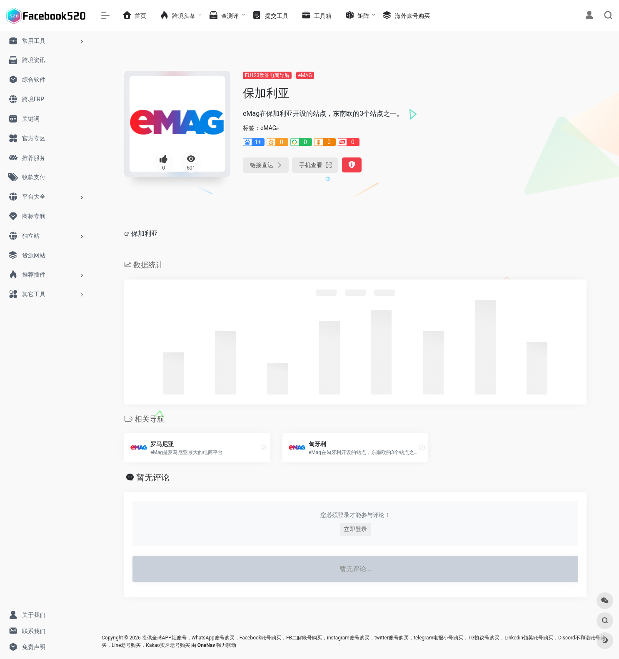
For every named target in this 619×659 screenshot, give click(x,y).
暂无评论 (153, 477)
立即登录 (355, 529)
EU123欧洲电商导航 (267, 75)
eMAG (305, 75)
